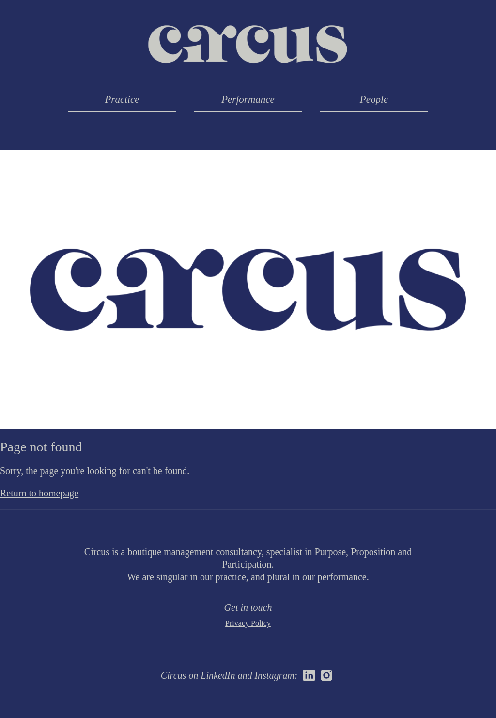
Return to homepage (39, 493)
